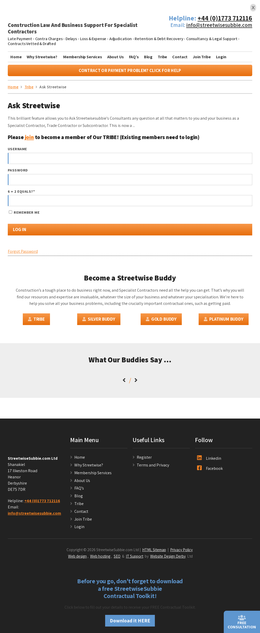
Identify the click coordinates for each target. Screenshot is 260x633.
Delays (71, 38)
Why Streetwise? (42, 57)
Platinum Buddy (223, 320)
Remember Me (24, 213)
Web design (77, 557)
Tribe (162, 57)
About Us (115, 57)
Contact (179, 57)
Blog (148, 57)
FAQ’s (134, 57)
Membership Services (82, 57)
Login (221, 57)
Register (144, 458)
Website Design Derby (168, 557)
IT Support (134, 557)
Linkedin (209, 459)
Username (17, 150)
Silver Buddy (98, 320)
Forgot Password (23, 253)
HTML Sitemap (154, 550)
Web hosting (100, 557)
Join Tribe (202, 57)
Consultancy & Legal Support (211, 38)
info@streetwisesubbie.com (219, 24)
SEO (117, 557)
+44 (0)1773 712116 (225, 18)
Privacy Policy (181, 550)
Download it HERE (130, 622)
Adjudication (120, 38)
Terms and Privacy (153, 466)
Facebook (210, 469)
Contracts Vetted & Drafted (32, 43)
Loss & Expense (93, 38)
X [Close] (253, 7)
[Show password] (243, 180)
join (29, 138)
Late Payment (20, 38)
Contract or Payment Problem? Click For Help (130, 72)
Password (18, 171)
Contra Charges (49, 38)
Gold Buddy (161, 320)
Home (15, 57)
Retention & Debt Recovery (159, 38)
